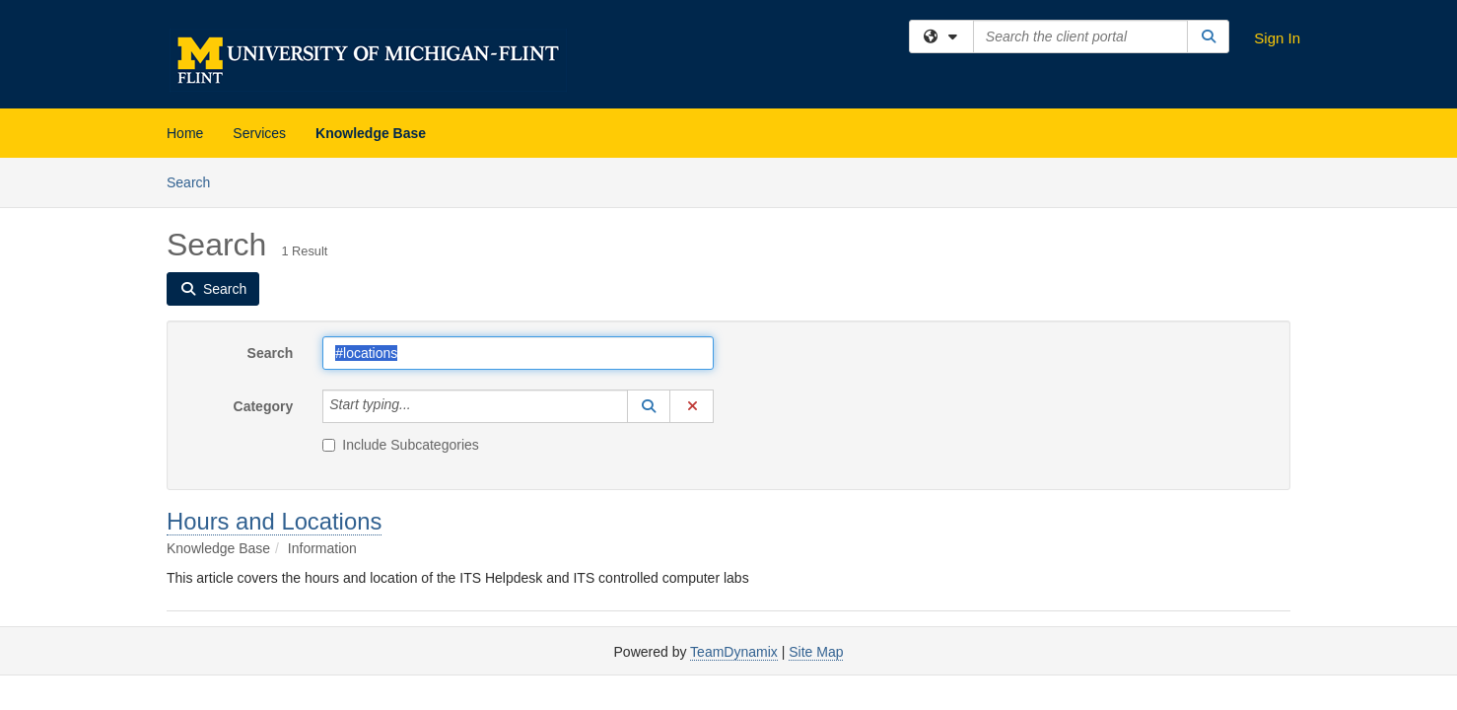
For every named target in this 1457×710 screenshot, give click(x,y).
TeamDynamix (734, 652)
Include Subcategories (400, 445)
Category (264, 406)
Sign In (1277, 38)
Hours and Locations (274, 521)
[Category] (422, 406)
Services (259, 133)
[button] (648, 406)
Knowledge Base (370, 133)
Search (196, 181)
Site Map (816, 652)
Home (185, 133)
